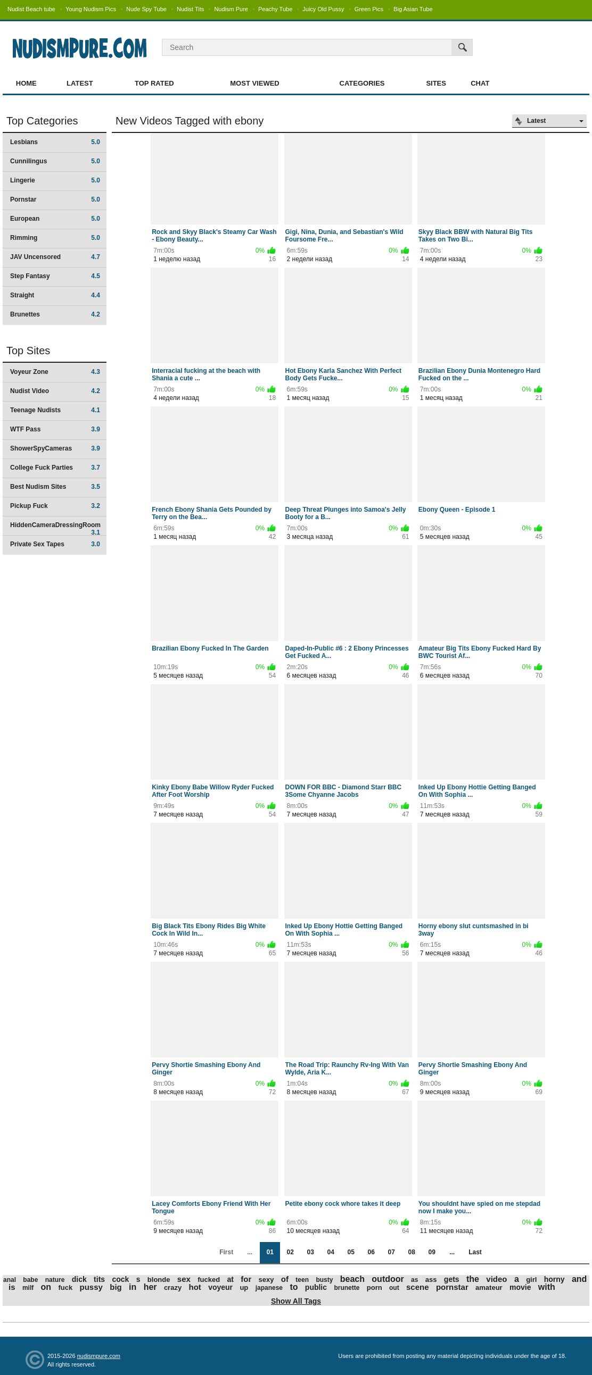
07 (391, 1252)
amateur (489, 1287)
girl (531, 1280)
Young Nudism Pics (90, 9)
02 (289, 1252)
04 (330, 1252)
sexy (266, 1280)
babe (30, 1280)
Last (475, 1252)
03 (310, 1252)
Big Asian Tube (412, 9)
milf (28, 1287)
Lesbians (55, 142)
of (285, 1279)
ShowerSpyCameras (55, 448)
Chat (480, 83)
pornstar (452, 1286)
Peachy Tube (275, 9)
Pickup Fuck (55, 506)
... (452, 1252)
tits (99, 1279)
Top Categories (42, 121)
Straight (55, 295)
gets (451, 1279)
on (46, 1286)
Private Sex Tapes (55, 544)
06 (370, 1252)
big (116, 1286)
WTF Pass (55, 429)
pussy (91, 1286)
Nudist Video (55, 391)
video (496, 1279)
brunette (346, 1287)
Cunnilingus (55, 161)
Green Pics (369, 9)
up (244, 1287)
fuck (65, 1287)
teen (302, 1280)
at (230, 1279)
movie (520, 1287)
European (55, 218)
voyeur (220, 1287)
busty (324, 1280)
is (12, 1286)
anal (9, 1280)
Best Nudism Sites (55, 486)
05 (350, 1252)
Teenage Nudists (55, 410)
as (414, 1280)
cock (120, 1279)
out (394, 1287)
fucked (209, 1280)
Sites (436, 83)
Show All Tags (296, 1301)
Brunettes (55, 314)
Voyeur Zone (55, 372)
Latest (80, 83)
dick (79, 1279)
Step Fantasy (55, 276)
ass (431, 1280)
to (294, 1286)
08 (411, 1252)
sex (184, 1279)
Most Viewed (254, 83)
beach (352, 1279)
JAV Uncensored (55, 257)
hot (194, 1286)
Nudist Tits (190, 9)
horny (554, 1279)
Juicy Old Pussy (323, 9)
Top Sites (28, 350)
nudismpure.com (98, 1356)
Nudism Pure (231, 9)
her (150, 1286)
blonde (158, 1280)
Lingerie (55, 180)
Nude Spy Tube (146, 9)
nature (55, 1280)
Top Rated (154, 83)
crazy (173, 1287)
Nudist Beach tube (31, 9)
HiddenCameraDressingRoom (55, 528)
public (316, 1287)
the (472, 1279)
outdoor (388, 1279)
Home (26, 83)
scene (417, 1286)
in (132, 1286)
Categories (362, 83)
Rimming (55, 237)
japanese (269, 1287)
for (246, 1279)
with (546, 1286)
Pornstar (55, 199)
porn (374, 1287)
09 (431, 1252)
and (579, 1279)
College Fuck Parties (55, 467)
